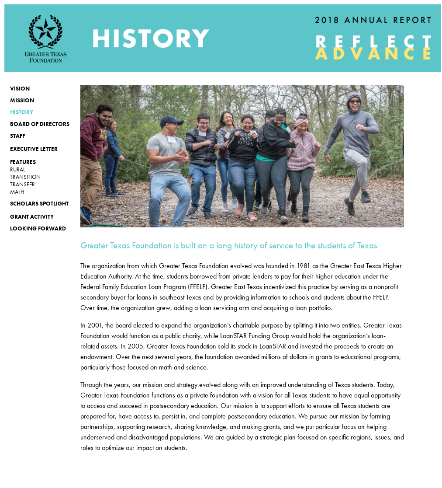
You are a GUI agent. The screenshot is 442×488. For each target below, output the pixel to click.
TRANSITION (25, 177)
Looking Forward (38, 228)
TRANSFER (22, 184)
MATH (17, 191)
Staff (17, 135)
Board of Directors (39, 124)
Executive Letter (34, 149)
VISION (20, 88)
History (21, 112)
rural (17, 169)
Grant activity (32, 216)
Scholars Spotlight (39, 203)
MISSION (22, 100)
